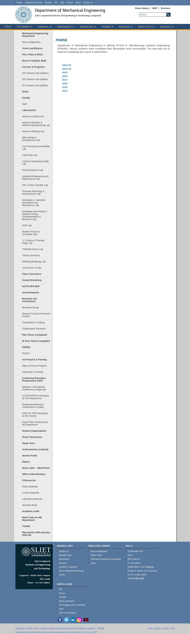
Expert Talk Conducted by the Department (35, 423)
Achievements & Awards (35, 449)
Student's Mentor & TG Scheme (142, 571)
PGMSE (26, 347)
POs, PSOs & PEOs (32, 54)
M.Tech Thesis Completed (36, 341)
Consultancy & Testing (33, 322)
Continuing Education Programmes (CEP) (34, 379)
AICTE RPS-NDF (31, 286)
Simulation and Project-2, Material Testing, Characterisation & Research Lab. (34, 215)
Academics (43, 26)
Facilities (105, 26)
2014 (65, 90)
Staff (24, 104)
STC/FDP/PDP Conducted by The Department (35, 397)
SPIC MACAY (133, 559)
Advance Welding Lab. (33, 131)
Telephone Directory (33, 2)
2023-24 (66, 65)
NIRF (154, 8)
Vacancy (48, 2)
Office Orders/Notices (33, 474)
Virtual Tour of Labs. (32, 267)
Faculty (26, 98)
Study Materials (30, 486)
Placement (124, 26)
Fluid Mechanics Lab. (33, 170)
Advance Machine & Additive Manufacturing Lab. (36, 123)
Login (93, 563)
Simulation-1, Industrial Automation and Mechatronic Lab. (33, 203)
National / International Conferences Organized (34, 388)
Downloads (64, 559)
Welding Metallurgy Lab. (34, 261)
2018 (65, 76)
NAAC (78, 2)
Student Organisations (34, 431)
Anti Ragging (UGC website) (72, 605)
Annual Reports (30, 292)
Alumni (70, 2)
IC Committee (133, 563)
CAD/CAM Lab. (30, 155)
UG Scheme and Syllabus (35, 79)
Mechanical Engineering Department (35, 34)
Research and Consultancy (29, 300)
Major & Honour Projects (34, 365)
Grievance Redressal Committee (105, 559)
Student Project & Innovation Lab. (31, 233)
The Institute (23, 26)
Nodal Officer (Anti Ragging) (140, 567)
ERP (62, 2)
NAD (61, 609)
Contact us (88, 2)
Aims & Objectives (31, 42)
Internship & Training (32, 372)
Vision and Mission (32, 48)
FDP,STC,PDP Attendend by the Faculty (35, 414)
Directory (165, 8)
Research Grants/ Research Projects (36, 315)
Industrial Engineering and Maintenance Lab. (35, 177)
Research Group (30, 307)
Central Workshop (32, 280)
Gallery (26, 461)
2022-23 (66, 68)
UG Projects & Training (34, 359)
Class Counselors (31, 274)
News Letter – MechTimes (36, 468)
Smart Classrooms (32, 437)
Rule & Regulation (99, 551)
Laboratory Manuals (32, 499)
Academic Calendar (68, 567)
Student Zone (145, 26)
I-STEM (62, 597)
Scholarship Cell (135, 551)
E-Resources (29, 480)
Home (8, 26)
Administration (64, 26)
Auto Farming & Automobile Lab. (36, 147)
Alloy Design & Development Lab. (31, 138)
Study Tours (28, 443)
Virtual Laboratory (31, 255)
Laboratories (29, 110)
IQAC (130, 555)
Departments (86, 26)
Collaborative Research (34, 328)
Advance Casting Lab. (33, 116)
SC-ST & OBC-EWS (136, 574)
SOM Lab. (27, 225)
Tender (19, 2)
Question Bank (29, 505)
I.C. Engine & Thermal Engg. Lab (33, 241)
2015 (65, 87)
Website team (65, 555)
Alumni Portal (29, 455)
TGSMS (26, 526)
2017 (65, 79)
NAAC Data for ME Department (32, 518)
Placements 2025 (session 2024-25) (36, 533)
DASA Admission (67, 601)
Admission (165, 26)
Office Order (96, 555)
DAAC (25, 91)
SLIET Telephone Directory (71, 571)
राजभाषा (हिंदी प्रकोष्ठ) (136, 578)
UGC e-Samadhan (67, 613)
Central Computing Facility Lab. (35, 162)
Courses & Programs (33, 67)
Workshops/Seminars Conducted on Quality (33, 405)
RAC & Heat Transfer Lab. (35, 185)
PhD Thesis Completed (34, 335)
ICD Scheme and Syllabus (35, 73)
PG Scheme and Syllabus (35, 85)
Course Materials (30, 492)
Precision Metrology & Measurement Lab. (33, 192)
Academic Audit (30, 511)
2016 (65, 83)
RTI (56, 2)
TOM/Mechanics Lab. (33, 249)
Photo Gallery (142, 8)
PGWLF (26, 353)
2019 (65, 72)
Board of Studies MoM (34, 60)
